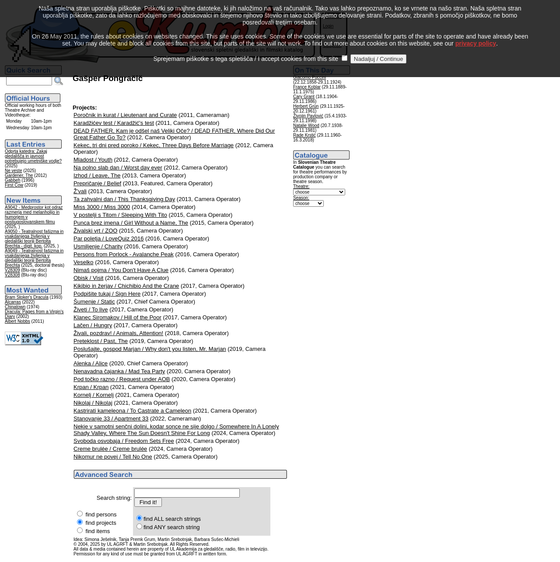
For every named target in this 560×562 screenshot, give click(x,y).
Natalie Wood (306, 125)
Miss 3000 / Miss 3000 (102, 207)
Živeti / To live (91, 309)
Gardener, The (19, 175)
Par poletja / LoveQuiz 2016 (109, 238)
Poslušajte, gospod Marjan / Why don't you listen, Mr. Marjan (150, 349)
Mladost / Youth (93, 159)
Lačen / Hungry (93, 325)
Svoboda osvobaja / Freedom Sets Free (124, 441)
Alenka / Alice (91, 363)
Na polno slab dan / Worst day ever (118, 167)
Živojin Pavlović (308, 115)
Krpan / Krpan (91, 387)
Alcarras (13, 302)
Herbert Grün (305, 106)
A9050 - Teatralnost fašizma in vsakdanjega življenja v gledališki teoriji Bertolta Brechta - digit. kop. (34, 238)
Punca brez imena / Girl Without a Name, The (131, 222)
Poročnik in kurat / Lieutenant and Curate (125, 115)
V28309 (12, 270)
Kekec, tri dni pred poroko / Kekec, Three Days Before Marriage (154, 145)
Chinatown (15, 306)
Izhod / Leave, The (97, 175)
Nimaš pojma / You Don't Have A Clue (121, 270)
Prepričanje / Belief (97, 183)
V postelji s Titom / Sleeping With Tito (120, 215)
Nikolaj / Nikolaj (93, 402)
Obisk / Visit (88, 278)
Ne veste (13, 170)
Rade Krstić (304, 135)
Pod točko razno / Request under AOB (122, 379)
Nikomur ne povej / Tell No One (113, 456)
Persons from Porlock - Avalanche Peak (124, 254)
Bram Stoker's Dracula (27, 297)
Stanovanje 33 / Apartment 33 (111, 418)
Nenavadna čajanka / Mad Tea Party (119, 371)
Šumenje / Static (94, 301)
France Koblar (307, 87)
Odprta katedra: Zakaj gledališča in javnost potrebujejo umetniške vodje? (33, 156)
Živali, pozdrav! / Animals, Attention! (118, 333)
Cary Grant (304, 96)
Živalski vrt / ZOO (95, 230)
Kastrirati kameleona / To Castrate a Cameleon (132, 410)
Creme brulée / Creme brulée (110, 448)
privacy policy (475, 31)
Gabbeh (13, 180)
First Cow (14, 185)
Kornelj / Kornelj (94, 395)
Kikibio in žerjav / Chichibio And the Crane (126, 286)
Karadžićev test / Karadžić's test (114, 123)
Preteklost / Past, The (101, 341)
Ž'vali (80, 191)
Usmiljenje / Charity (98, 246)
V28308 (12, 274)
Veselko (84, 262)
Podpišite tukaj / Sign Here (107, 293)
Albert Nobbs (17, 321)
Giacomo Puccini (309, 77)
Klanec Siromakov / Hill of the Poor (117, 317)
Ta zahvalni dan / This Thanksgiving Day (124, 199)
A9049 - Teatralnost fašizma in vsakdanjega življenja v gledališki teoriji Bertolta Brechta (34, 258)
